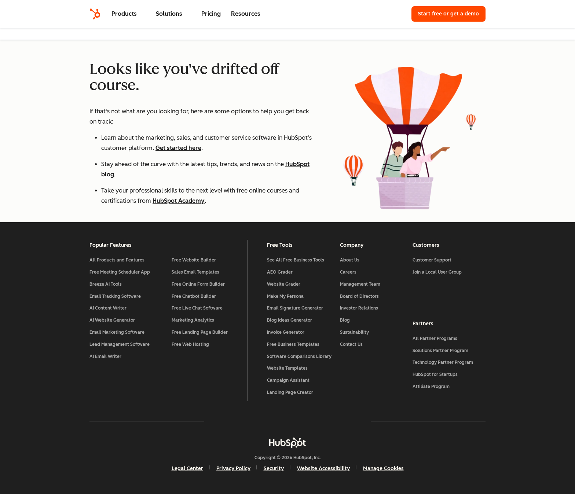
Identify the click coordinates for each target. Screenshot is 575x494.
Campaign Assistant (288, 380)
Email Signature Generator (295, 308)
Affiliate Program (431, 386)
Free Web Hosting (190, 344)
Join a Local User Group (437, 272)
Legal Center (187, 468)
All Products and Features (116, 260)
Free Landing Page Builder (200, 332)
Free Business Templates (293, 344)
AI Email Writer (105, 356)
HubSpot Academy (179, 200)
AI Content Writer (108, 308)
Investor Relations (359, 308)
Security (274, 468)
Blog (345, 320)
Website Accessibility (323, 468)
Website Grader (283, 284)
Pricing (211, 13)
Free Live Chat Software (197, 308)
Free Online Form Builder (198, 284)
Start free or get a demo (448, 14)
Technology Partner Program (443, 362)
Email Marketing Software (116, 332)
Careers (348, 272)
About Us (349, 260)
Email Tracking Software (115, 296)
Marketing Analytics (193, 320)
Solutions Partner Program (440, 350)
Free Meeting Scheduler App (119, 272)
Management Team (360, 284)
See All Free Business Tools (295, 260)
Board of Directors (359, 296)
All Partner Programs (435, 338)
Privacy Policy (233, 468)
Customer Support (432, 260)
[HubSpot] (94, 13)
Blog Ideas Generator (289, 320)
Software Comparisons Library (299, 356)
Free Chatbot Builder (194, 296)
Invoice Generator (285, 332)
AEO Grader (280, 272)
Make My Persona (285, 296)
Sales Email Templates (195, 272)
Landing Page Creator (290, 392)
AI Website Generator (112, 320)
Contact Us (351, 344)
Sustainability (354, 332)
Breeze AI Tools (105, 284)
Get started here (178, 147)
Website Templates (287, 368)
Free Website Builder (194, 260)
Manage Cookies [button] (383, 468)
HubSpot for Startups (435, 374)
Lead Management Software (119, 344)
